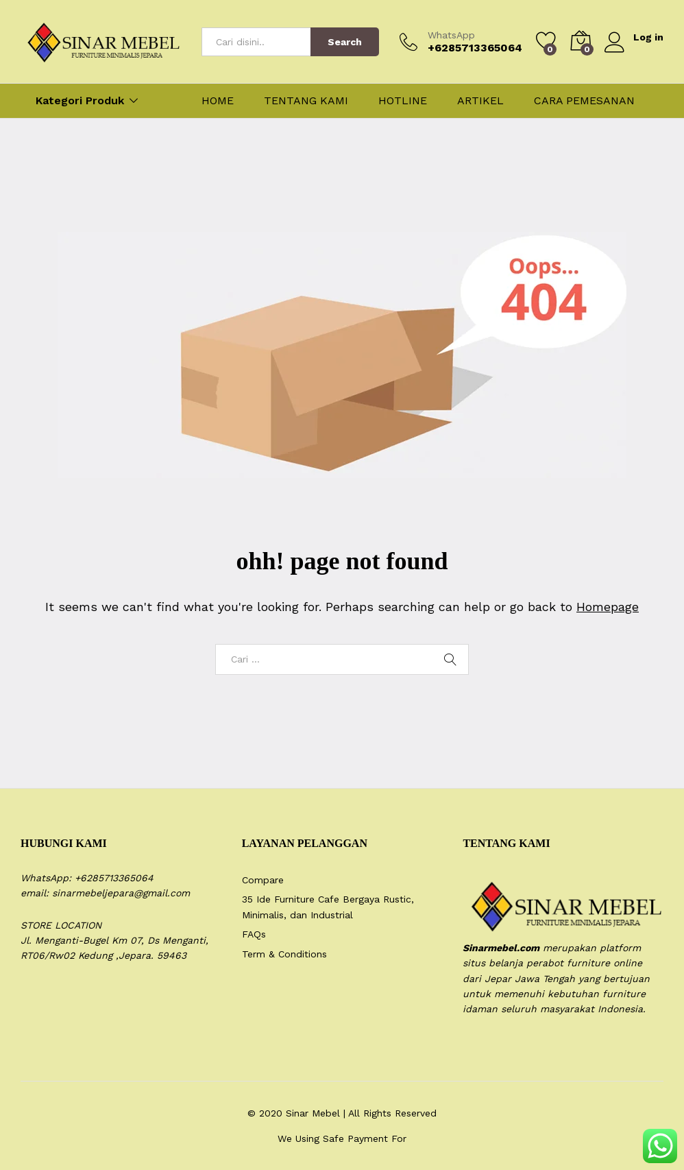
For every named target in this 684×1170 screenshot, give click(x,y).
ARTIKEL (480, 100)
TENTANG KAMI (306, 100)
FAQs (254, 934)
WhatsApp (451, 34)
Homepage (607, 606)
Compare (263, 879)
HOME (217, 100)
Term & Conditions (284, 953)
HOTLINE (402, 100)
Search (345, 41)
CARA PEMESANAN (584, 100)
